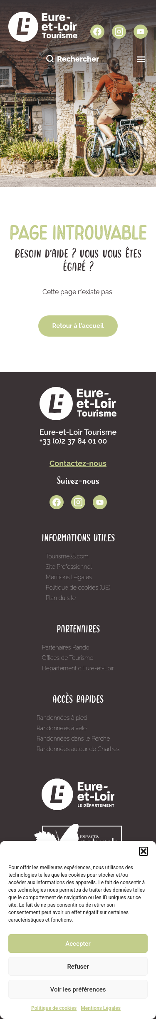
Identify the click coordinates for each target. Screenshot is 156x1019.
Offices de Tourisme (67, 658)
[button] (143, 851)
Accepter (77, 943)
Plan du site (61, 598)
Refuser (78, 966)
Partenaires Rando (65, 647)
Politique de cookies (54, 1008)
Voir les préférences (78, 989)
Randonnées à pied (62, 717)
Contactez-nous (78, 463)
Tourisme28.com (67, 556)
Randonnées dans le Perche (73, 738)
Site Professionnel (69, 566)
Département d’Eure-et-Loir (78, 668)
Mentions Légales (101, 1008)
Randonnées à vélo (62, 728)
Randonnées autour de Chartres (78, 749)
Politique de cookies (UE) (78, 587)
